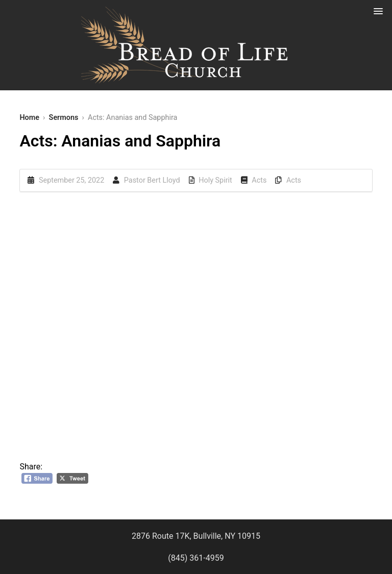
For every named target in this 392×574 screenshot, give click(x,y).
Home (29, 117)
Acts (259, 180)
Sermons (64, 117)
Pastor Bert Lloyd (152, 180)
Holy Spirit (215, 180)
